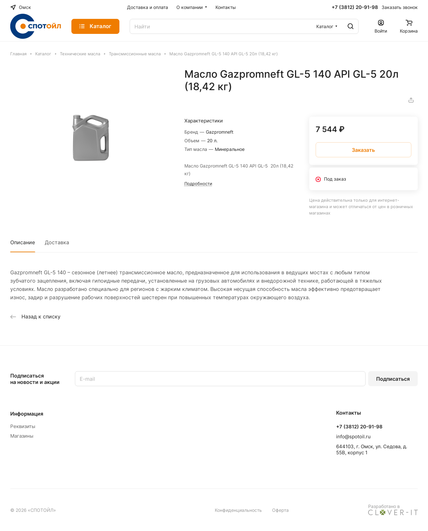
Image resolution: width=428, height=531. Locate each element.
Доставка (57, 242)
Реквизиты (22, 426)
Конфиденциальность (238, 510)
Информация (26, 413)
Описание (22, 242)
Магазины (21, 436)
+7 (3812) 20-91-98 (355, 7)
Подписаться (393, 379)
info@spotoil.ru (353, 436)
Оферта (280, 510)
